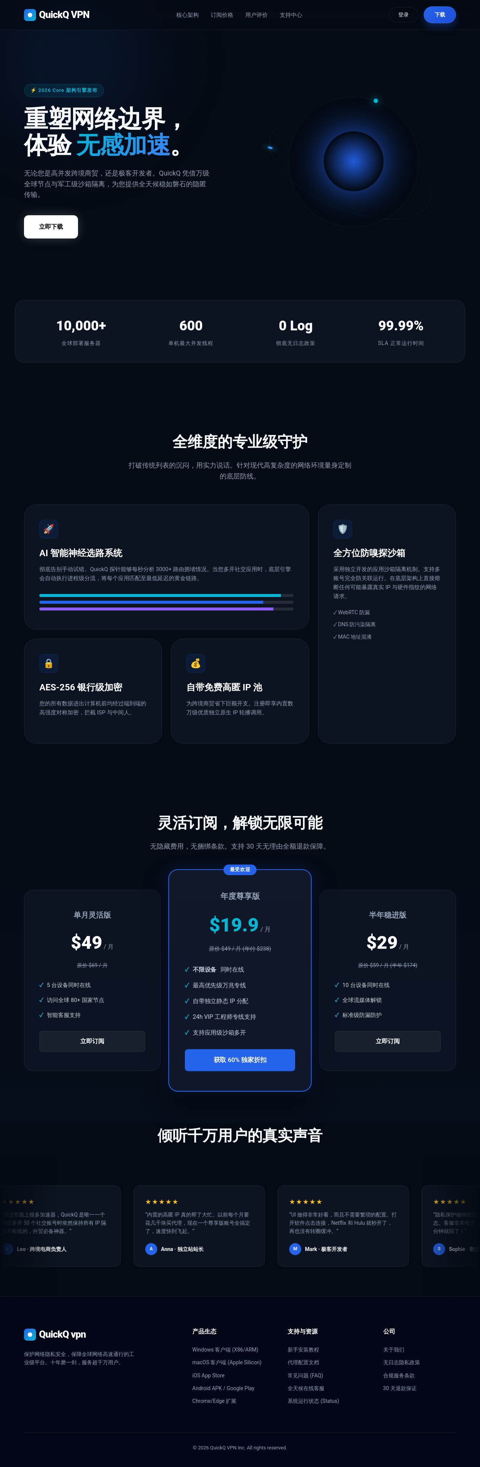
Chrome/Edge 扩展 (214, 1401)
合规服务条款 (399, 1375)
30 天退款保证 (400, 1388)
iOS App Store (208, 1375)
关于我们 (393, 1350)
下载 (440, 15)
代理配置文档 (303, 1362)
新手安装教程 (303, 1350)
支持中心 (291, 15)
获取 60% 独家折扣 (240, 1060)
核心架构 (187, 15)
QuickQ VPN (56, 15)
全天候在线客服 (306, 1388)
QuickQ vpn (55, 1335)
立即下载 (51, 226)
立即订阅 (92, 1041)
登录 (403, 15)
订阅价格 (222, 15)
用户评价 (256, 15)
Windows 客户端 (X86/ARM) (225, 1350)
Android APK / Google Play (223, 1388)
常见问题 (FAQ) (305, 1375)
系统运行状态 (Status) (313, 1401)
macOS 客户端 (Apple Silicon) (227, 1362)
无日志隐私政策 (401, 1362)
